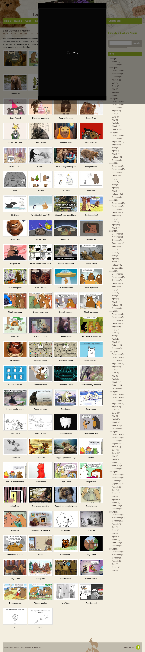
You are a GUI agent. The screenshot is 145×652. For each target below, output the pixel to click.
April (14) (116, 225)
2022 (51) (114, 163)
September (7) (118, 141)
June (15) (116, 413)
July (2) (115, 114)
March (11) (116, 462)
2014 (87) (114, 472)
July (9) (115, 527)
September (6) (118, 243)
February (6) (117, 425)
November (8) (118, 357)
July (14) (115, 410)
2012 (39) (114, 549)
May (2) (115, 296)
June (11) (116, 453)
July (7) (115, 370)
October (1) (117, 138)
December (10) (118, 203)
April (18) (116, 419)
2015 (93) (114, 432)
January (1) (117, 160)
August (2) (116, 215)
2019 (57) (114, 271)
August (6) (116, 487)
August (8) (116, 326)
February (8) (117, 543)
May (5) (115, 376)
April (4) (115, 536)
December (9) (118, 274)
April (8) (115, 151)
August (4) (116, 366)
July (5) (115, 289)
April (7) (115, 299)
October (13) (117, 320)
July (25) (115, 450)
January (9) (117, 348)
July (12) (115, 490)
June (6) (115, 181)
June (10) (116, 567)
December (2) (118, 166)
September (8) (118, 323)
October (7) (117, 209)
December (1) (118, 135)
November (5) (118, 317)
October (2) (117, 107)
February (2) (117, 129)
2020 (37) (114, 231)
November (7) (118, 477)
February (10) (118, 194)
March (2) (116, 262)
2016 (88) (114, 391)
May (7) (115, 456)
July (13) (115, 329)
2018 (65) (114, 311)
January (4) (117, 308)
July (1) (115, 178)
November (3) (118, 206)
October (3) (117, 240)
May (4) (115, 148)
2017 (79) (114, 351)
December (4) (118, 394)
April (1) (115, 123)
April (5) (115, 188)
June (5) (115, 252)
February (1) (117, 265)
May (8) (115, 416)
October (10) (117, 521)
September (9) (118, 363)
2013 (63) (114, 512)
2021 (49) (114, 200)
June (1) (115, 222)
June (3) (115, 117)
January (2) (117, 428)
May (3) (115, 120)
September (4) (118, 212)
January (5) (117, 469)
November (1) (118, 104)
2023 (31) (114, 132)
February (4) (117, 305)
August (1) (116, 111)
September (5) (118, 403)
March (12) (116, 382)
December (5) (118, 354)
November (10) (118, 169)
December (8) (118, 552)
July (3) (115, 249)
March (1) (116, 126)
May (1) (115, 336)
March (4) (116, 191)
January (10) (117, 268)
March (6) (116, 154)
